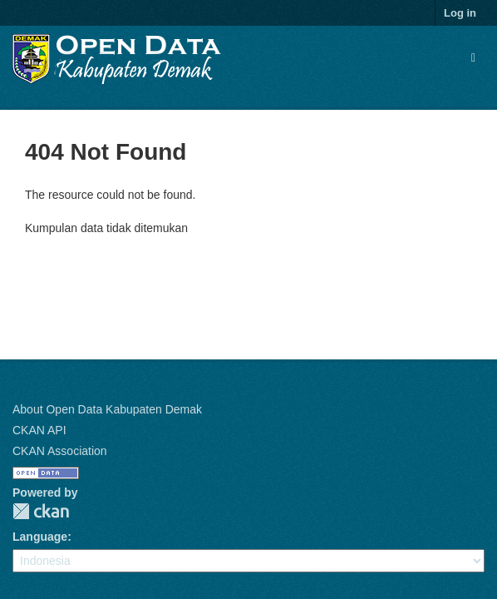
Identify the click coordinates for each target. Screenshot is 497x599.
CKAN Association (59, 451)
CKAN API (39, 430)
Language (39, 536)
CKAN (40, 511)
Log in (460, 13)
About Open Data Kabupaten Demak (107, 409)
